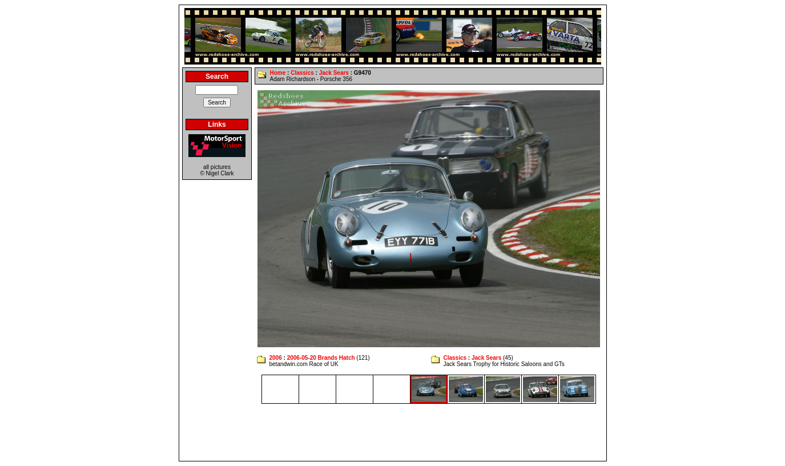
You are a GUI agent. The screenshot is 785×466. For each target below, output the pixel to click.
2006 (275, 358)
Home (277, 73)
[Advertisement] (393, 432)
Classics (302, 73)
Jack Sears (334, 73)
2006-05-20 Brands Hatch (321, 358)
